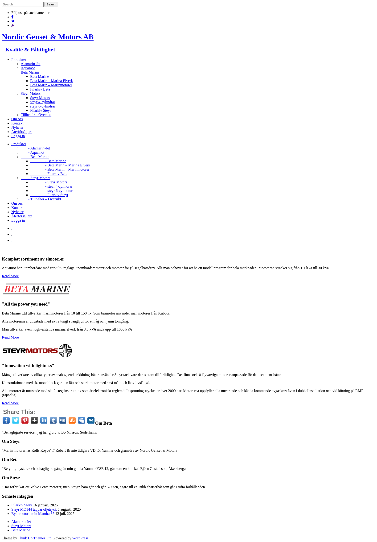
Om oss (17, 119)
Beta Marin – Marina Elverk (51, 81)
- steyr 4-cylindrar (51, 186)
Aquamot (28, 68)
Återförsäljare (21, 132)
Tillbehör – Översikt (36, 115)
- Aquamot (32, 152)
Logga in (18, 136)
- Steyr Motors (35, 178)
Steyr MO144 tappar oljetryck (34, 509)
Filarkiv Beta (40, 89)
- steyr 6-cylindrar (51, 191)
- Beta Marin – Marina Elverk (60, 165)
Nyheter (17, 127)
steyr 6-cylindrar (42, 106)
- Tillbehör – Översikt (41, 199)
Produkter (18, 60)
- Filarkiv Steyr (49, 195)
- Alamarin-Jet (35, 148)
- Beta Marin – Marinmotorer (60, 169)
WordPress (80, 538)
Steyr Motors (31, 93)
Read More (10, 276)
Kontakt (17, 123)
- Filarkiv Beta (48, 174)
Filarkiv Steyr (40, 110)
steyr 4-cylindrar (42, 102)
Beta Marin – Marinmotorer (51, 85)
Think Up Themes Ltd (34, 538)
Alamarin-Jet (31, 64)
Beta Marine (30, 72)
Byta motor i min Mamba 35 (32, 514)
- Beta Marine (35, 157)
